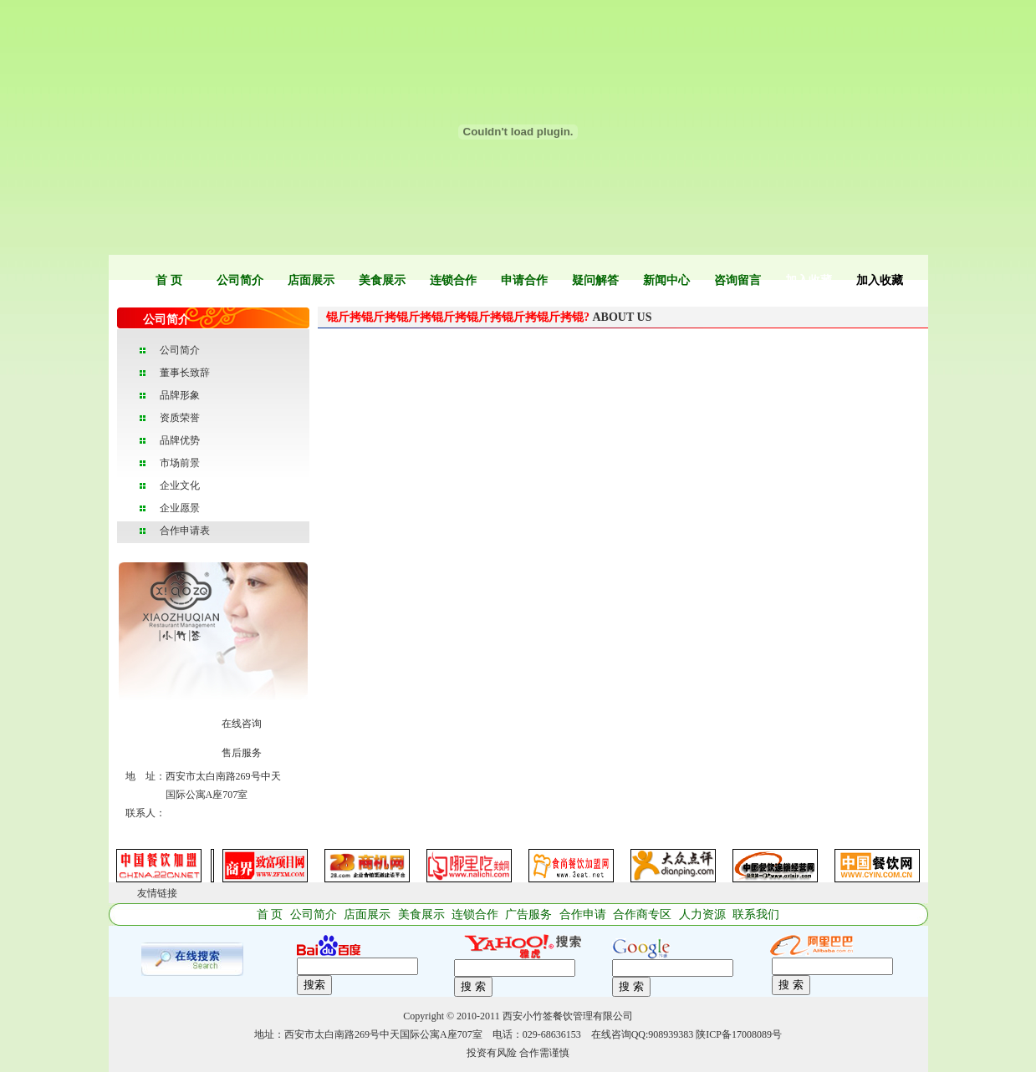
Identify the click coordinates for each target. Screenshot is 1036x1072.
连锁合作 (453, 280)
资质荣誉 (180, 418)
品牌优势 (180, 440)
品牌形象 (180, 395)
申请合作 (524, 280)
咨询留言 (737, 280)
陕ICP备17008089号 (739, 1034)
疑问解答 (595, 280)
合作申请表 (185, 530)
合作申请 (582, 914)
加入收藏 (808, 280)
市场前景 (180, 463)
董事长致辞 (185, 373)
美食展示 (382, 280)
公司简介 (240, 280)
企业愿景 (180, 508)
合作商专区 (642, 914)
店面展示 (311, 280)
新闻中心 (666, 280)
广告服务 (528, 914)
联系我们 (755, 914)
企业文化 (180, 485)
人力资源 (702, 914)
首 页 (169, 280)
